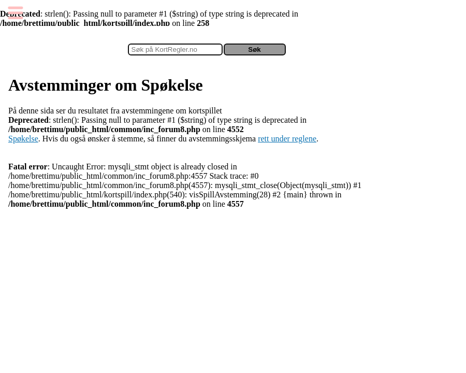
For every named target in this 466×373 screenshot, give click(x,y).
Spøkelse (23, 138)
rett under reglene (287, 138)
